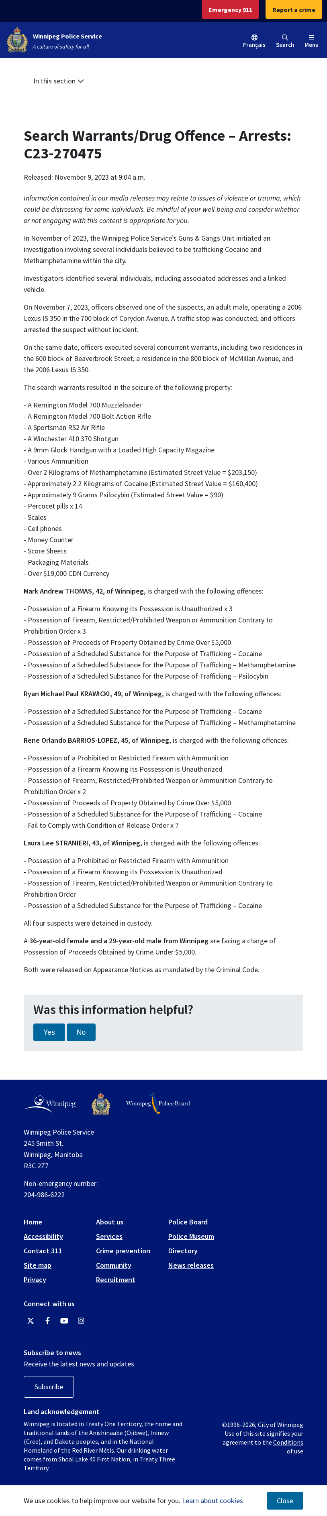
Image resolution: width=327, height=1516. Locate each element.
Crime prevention (123, 1250)
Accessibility (43, 1236)
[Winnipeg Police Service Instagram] (81, 1321)
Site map (37, 1265)
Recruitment (115, 1279)
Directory (183, 1250)
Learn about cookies (212, 1500)
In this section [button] (58, 80)
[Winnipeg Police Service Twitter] (30, 1321)
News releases (191, 1265)
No (81, 1032)
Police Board (188, 1221)
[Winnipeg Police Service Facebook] (47, 1321)
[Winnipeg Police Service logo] (100, 1103)
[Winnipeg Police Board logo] (158, 1103)
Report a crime (293, 10)
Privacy (35, 1279)
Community (113, 1265)
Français (254, 45)
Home (33, 1221)
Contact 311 (43, 1250)
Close (285, 1500)
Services (109, 1236)
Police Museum (191, 1236)
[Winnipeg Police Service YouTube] (64, 1321)
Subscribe (49, 1386)
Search (285, 41)
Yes (49, 1032)
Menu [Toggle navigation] (312, 41)
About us (109, 1221)
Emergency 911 (230, 10)
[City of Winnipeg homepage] (50, 1104)
